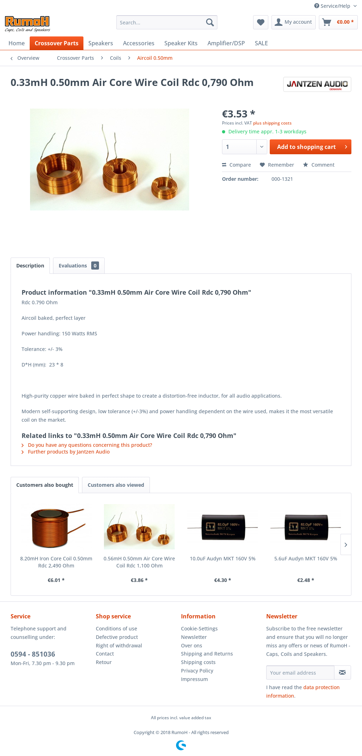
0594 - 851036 (33, 654)
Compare (236, 164)
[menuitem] (167, 22)
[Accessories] (138, 43)
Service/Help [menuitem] (333, 5)
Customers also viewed (116, 484)
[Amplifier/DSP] (226, 43)
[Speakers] (100, 43)
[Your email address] (300, 672)
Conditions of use (116, 628)
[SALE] (261, 43)
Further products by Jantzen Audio (66, 451)
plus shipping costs (272, 123)
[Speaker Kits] (181, 43)
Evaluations (79, 265)
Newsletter (194, 637)
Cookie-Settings (199, 628)
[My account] (294, 22)
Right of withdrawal (119, 645)
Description (30, 265)
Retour (104, 662)
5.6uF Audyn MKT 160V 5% (305, 558)
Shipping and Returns (207, 653)
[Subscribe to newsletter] (342, 672)
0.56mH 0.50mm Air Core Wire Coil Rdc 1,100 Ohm (139, 562)
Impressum (194, 679)
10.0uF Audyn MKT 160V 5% (223, 558)
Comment (318, 164)
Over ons (191, 645)
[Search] (210, 22)
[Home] (17, 43)
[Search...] (167, 22)
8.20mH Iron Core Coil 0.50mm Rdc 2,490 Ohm (56, 562)
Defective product (117, 637)
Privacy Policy (197, 670)
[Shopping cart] (338, 22)
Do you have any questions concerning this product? (87, 445)
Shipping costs (198, 662)
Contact (105, 653)
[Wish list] (260, 22)
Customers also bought (44, 484)
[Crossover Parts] (56, 43)
